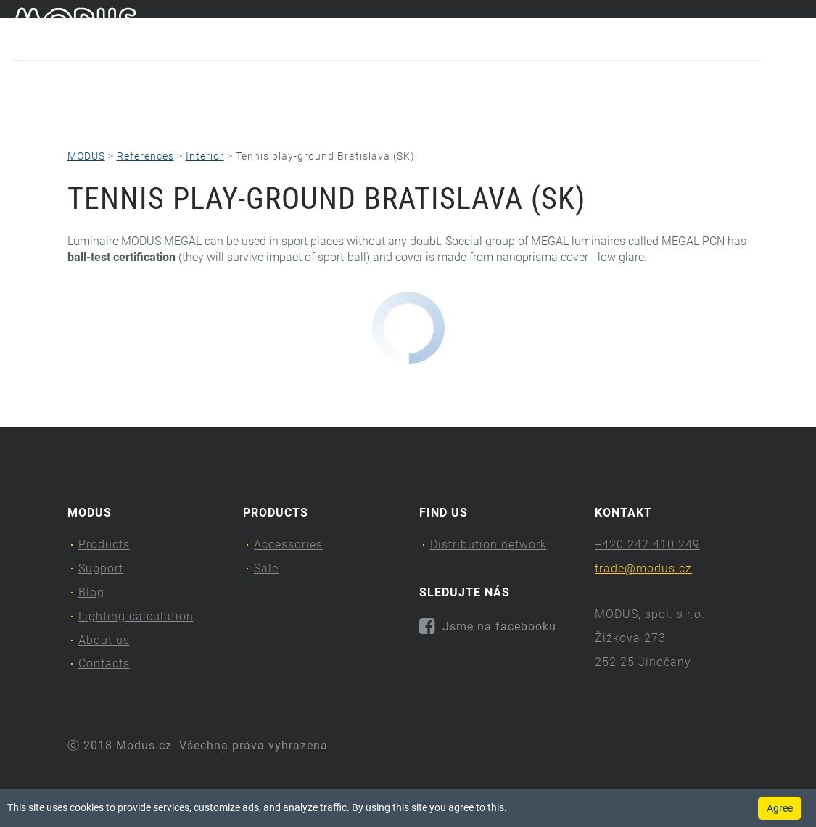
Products (50, 113)
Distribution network (488, 544)
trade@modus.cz (643, 568)
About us (527, 113)
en (798, 27)
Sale (266, 568)
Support (164, 113)
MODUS (86, 156)
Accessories (288, 544)
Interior (205, 156)
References (145, 156)
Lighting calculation (382, 113)
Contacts (644, 113)
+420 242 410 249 (647, 544)
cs (773, 27)
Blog (257, 113)
